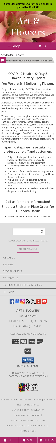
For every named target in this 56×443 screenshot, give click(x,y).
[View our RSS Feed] (28, 302)
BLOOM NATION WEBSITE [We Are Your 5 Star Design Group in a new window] (27, 373)
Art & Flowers (28, 27)
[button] (28, 360)
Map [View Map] (28, 440)
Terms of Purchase (37, 425)
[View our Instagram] (22, 302)
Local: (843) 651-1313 (28, 326)
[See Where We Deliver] (28, 248)
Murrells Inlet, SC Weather (28, 410)
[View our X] (33, 302)
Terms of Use (28, 431)
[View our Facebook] (12, 302)
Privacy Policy (14, 425)
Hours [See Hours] (46, 440)
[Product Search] (29, 231)
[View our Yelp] (38, 302)
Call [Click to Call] (9, 440)
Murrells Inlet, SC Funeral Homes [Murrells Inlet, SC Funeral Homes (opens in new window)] (21, 399)
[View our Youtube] (44, 302)
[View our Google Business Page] (17, 302)
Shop (14, 46)
